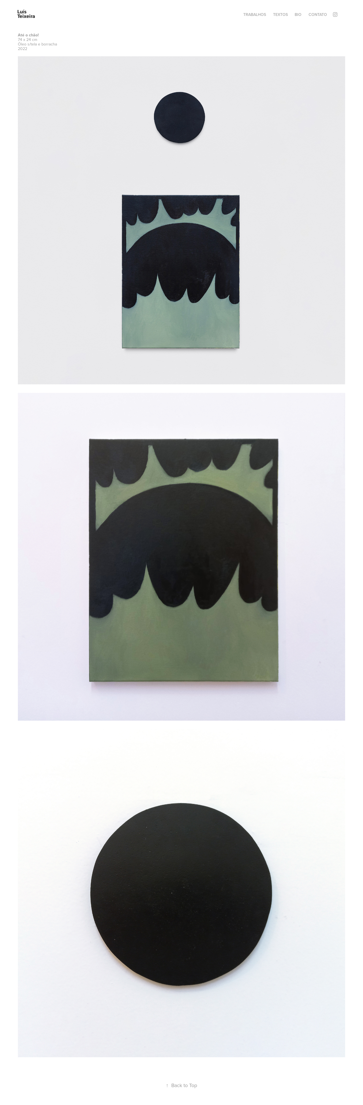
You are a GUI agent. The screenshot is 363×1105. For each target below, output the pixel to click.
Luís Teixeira (26, 14)
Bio (298, 14)
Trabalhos (254, 14)
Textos (280, 14)
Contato (318, 14)
